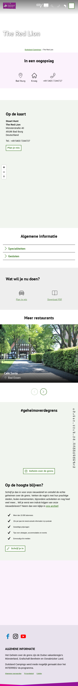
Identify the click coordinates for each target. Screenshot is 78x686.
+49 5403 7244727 (52, 80)
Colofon (39, 673)
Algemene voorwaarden (13, 673)
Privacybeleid (29, 673)
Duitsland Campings (33, 50)
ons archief (52, 506)
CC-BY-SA (77, 358)
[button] (13, 148)
